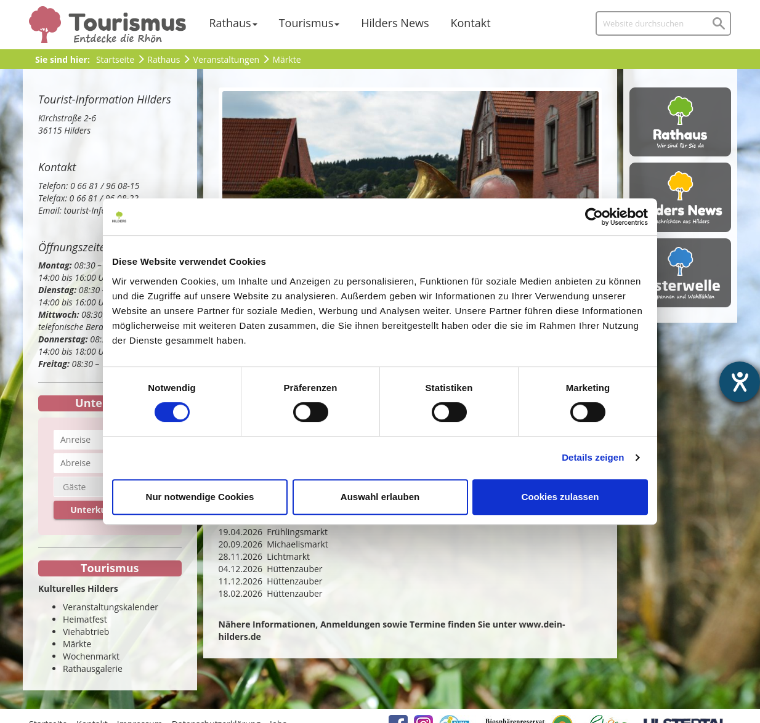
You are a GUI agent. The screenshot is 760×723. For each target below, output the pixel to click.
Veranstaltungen (226, 59)
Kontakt (471, 22)
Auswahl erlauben (380, 496)
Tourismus (306, 22)
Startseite (115, 59)
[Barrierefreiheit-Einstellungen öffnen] (739, 382)
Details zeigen (593, 457)
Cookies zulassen (560, 496)
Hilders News (395, 22)
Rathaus (230, 22)
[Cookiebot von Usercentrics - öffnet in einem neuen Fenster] (594, 217)
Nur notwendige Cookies (200, 496)
